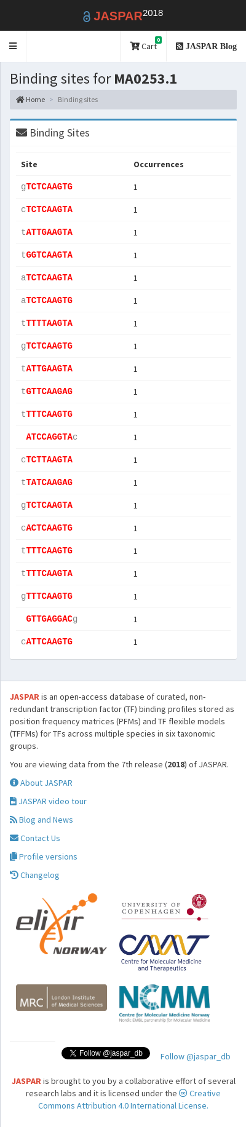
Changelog (35, 874)
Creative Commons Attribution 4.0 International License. (129, 1099)
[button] (13, 46)
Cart (146, 44)
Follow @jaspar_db (196, 1056)
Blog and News (41, 819)
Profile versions (43, 856)
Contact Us (35, 838)
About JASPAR (41, 782)
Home (30, 99)
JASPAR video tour (48, 801)
